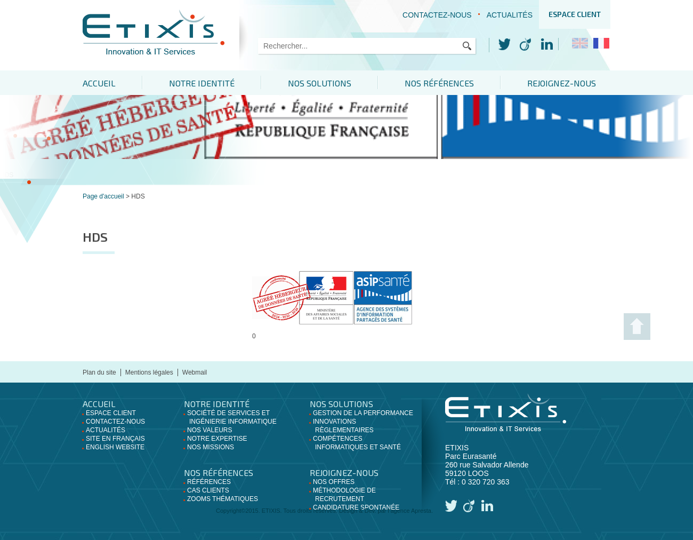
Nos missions (210, 447)
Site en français (115, 438)
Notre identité (202, 83)
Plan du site (99, 372)
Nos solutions (319, 83)
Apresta (421, 510)
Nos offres (333, 482)
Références (209, 482)
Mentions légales (149, 372)
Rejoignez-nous (561, 83)
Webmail (194, 372)
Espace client (575, 14)
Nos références (439, 83)
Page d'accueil (103, 196)
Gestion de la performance (363, 413)
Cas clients (208, 490)
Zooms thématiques (222, 499)
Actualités (510, 15)
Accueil (99, 83)
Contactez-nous (437, 15)
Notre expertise (217, 438)
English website (115, 447)
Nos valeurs (209, 430)
